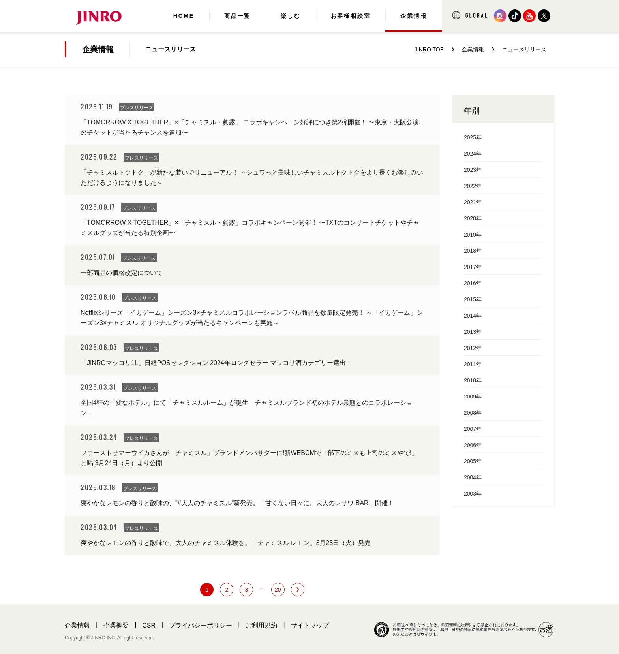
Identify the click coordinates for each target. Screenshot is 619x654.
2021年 (473, 202)
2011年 (473, 364)
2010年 (473, 380)
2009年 (473, 396)
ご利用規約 (261, 625)
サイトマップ (310, 625)
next (297, 589)
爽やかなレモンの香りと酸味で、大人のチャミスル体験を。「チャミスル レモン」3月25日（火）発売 (226, 542)
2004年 (473, 477)
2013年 (473, 332)
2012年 (473, 348)
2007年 (473, 429)
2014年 (473, 315)
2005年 (473, 461)
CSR (149, 625)
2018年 (473, 251)
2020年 (473, 218)
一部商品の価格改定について (122, 272)
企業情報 (77, 625)
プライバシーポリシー (200, 625)
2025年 (473, 137)
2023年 (473, 170)
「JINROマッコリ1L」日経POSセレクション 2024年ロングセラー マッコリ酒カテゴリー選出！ (216, 362)
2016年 (473, 283)
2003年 (473, 493)
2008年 (473, 413)
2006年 (473, 445)
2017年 (473, 267)
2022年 (473, 186)
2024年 (473, 153)
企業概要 (116, 625)
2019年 (473, 234)
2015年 (473, 299)
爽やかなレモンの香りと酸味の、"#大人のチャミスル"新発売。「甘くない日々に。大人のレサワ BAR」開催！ (237, 503)
